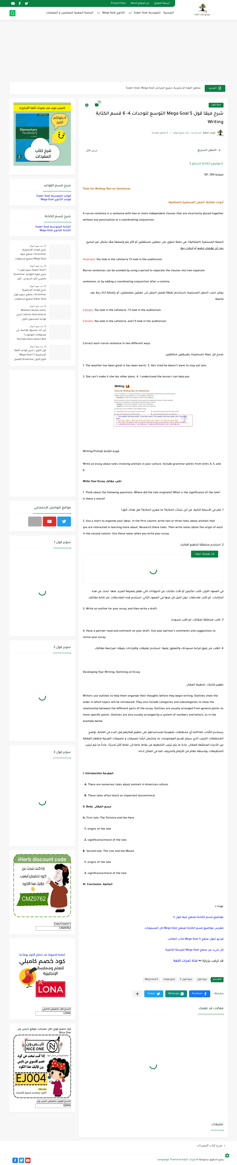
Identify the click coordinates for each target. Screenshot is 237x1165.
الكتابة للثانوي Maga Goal (55, 230)
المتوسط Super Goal (147, 12)
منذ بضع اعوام (36, 246)
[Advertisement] (118, 51)
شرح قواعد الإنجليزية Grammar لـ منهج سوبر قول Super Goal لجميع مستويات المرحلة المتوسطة (30, 295)
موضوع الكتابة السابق (206, 164)
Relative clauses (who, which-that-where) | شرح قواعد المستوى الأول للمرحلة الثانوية (31, 315)
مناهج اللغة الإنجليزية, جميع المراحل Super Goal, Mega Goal (163, 88)
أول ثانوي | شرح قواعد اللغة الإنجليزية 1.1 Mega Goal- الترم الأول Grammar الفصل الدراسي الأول (30, 355)
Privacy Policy (118, 3)
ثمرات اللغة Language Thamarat (176, 1159)
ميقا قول (216, 105)
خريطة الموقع (162, 3)
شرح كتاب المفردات (209, 1145)
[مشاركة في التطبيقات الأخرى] (137, 993)
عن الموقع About (140, 3)
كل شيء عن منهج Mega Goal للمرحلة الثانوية (194, 950)
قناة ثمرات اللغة (185, 961)
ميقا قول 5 (186, 979)
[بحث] (12, 13)
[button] (199, 993)
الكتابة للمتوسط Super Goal (53, 227)
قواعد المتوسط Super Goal (53, 196)
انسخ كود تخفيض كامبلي (56, 1009)
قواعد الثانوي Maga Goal (56, 199)
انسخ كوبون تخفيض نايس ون (54, 1101)
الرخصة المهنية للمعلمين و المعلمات (69, 12)
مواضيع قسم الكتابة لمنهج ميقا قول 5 (198, 917)
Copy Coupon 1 (62, 924)
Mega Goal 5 (151, 979)
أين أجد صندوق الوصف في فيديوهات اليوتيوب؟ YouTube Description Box (31, 335)
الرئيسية (168, 12)
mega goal (169, 979)
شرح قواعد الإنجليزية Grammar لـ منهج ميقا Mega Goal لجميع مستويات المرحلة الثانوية (30, 255)
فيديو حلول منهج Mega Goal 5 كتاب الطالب (196, 939)
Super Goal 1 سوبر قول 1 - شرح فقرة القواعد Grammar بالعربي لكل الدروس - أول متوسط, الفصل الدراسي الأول (29, 275)
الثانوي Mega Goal (113, 12)
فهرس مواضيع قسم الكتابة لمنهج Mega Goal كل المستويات (184, 928)
